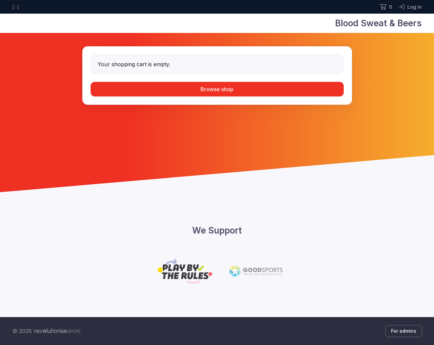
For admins (403, 331)
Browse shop (217, 89)
